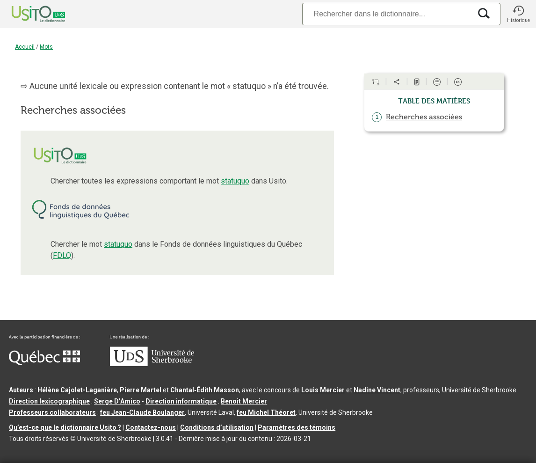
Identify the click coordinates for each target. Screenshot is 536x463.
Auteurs (21, 390)
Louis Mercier (323, 390)
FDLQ (62, 255)
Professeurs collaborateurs (52, 412)
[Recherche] (386, 13)
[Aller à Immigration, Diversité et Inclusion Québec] (44, 363)
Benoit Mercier (244, 401)
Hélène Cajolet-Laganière (77, 390)
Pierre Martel (140, 390)
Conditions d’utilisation (217, 427)
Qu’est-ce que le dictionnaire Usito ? (65, 427)
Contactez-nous (150, 427)
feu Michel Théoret (266, 412)
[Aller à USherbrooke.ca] (152, 363)
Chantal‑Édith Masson (204, 390)
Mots (46, 47)
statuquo (235, 180)
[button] (518, 14)
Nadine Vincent (377, 390)
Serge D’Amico (117, 401)
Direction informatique (181, 401)
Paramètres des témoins (296, 427)
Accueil (25, 47)
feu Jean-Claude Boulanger (142, 412)
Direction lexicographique (49, 401)
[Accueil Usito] (28, 14)
